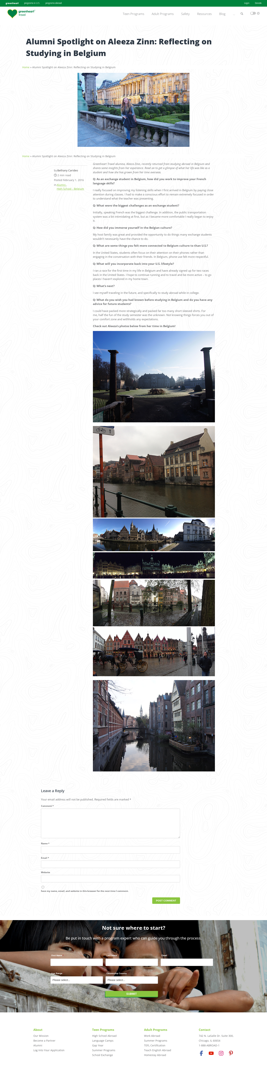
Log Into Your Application (49, 1050)
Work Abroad (152, 1036)
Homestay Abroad (155, 1055)
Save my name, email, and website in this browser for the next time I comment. (84, 894)
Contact (204, 1030)
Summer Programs (103, 1050)
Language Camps (102, 1040)
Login (246, 3)
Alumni (61, 183)
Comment (47, 803)
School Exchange (102, 1055)
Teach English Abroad (157, 1050)
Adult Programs (163, 14)
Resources (204, 14)
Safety (185, 14)
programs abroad (53, 3)
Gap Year (97, 1045)
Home (25, 65)
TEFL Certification (154, 1045)
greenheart (12, 3)
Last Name (111, 957)
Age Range (56, 975)
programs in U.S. (32, 3)
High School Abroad (104, 1036)
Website (45, 876)
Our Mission (41, 1036)
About (37, 1030)
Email (45, 862)
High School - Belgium (70, 186)
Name (45, 847)
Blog (222, 14)
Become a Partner (44, 1040)
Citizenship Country (116, 975)
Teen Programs (133, 14)
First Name (56, 957)
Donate (258, 3)
